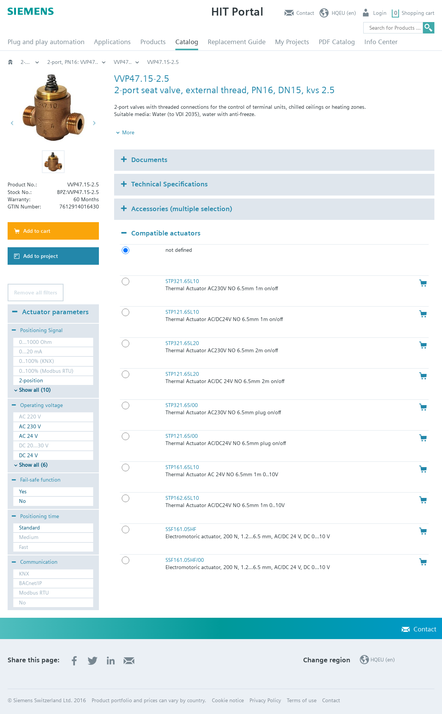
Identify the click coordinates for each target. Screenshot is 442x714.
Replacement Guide (237, 42)
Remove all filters (35, 292)
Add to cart (36, 231)
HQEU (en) (344, 13)
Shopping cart (418, 13)
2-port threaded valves (213, 62)
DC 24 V (28, 455)
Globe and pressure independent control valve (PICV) (109, 62)
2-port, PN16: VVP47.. (280, 62)
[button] (53, 161)
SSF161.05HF (180, 529)
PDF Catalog (337, 42)
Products (153, 42)
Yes (23, 491)
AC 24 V (28, 436)
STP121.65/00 (181, 436)
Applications (112, 42)
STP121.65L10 (182, 312)
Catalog (186, 42)
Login (379, 13)
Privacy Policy (265, 700)
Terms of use (301, 700)
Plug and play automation (46, 42)
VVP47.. (331, 62)
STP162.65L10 (182, 498)
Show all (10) (35, 390)
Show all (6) (33, 465)
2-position (31, 380)
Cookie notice (228, 700)
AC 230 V (30, 426)
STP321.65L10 (182, 281)
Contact (305, 13)
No (22, 501)
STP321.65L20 (182, 343)
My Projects (292, 42)
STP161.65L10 (182, 467)
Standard (29, 528)
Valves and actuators (30, 62)
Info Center (380, 42)
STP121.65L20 (182, 374)
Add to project (40, 256)
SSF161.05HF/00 (184, 560)
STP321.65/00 (181, 405)
